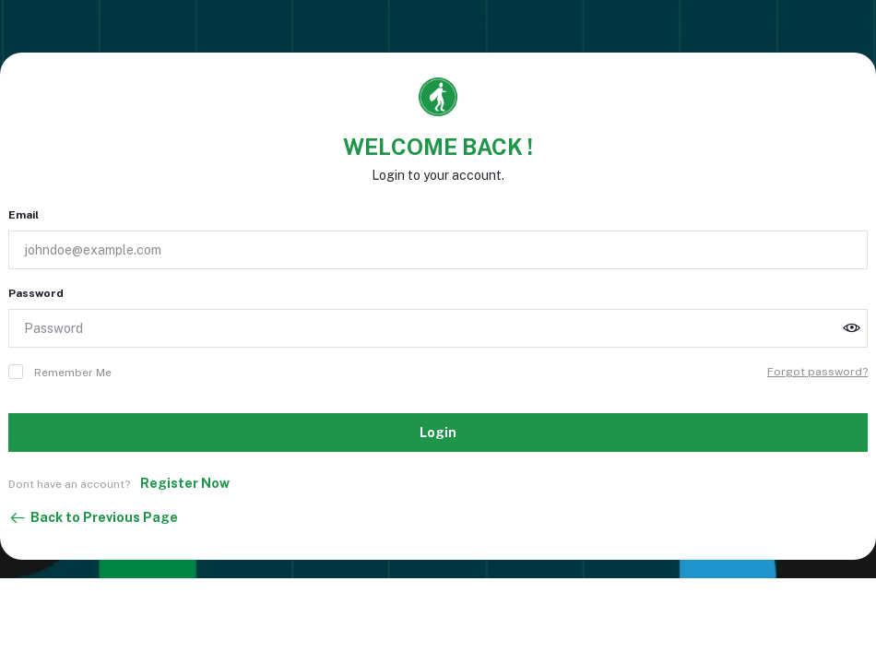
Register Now (185, 483)
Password (36, 293)
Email (23, 214)
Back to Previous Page (93, 518)
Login (438, 432)
